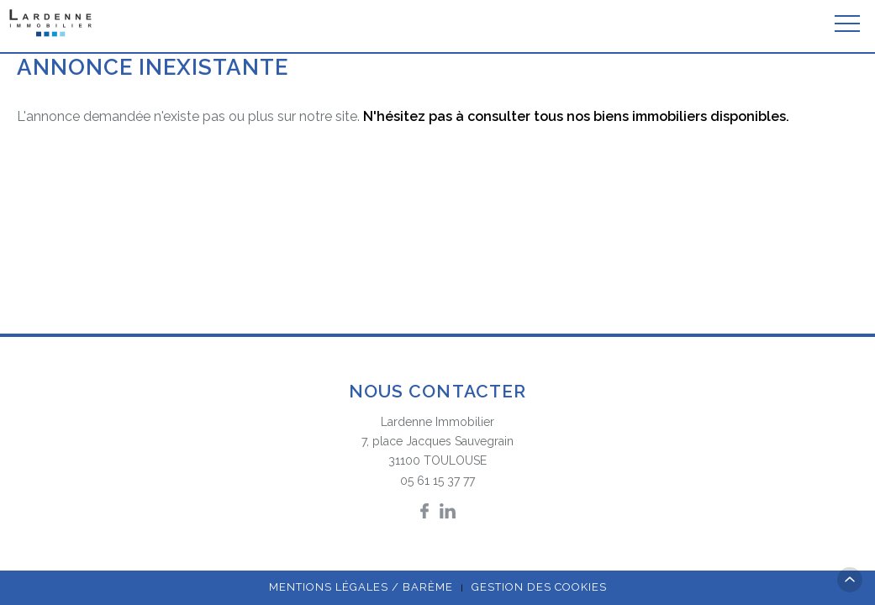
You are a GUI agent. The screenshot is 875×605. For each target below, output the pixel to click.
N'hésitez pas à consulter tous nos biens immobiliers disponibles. (576, 116)
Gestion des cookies (539, 587)
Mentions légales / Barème (361, 587)
